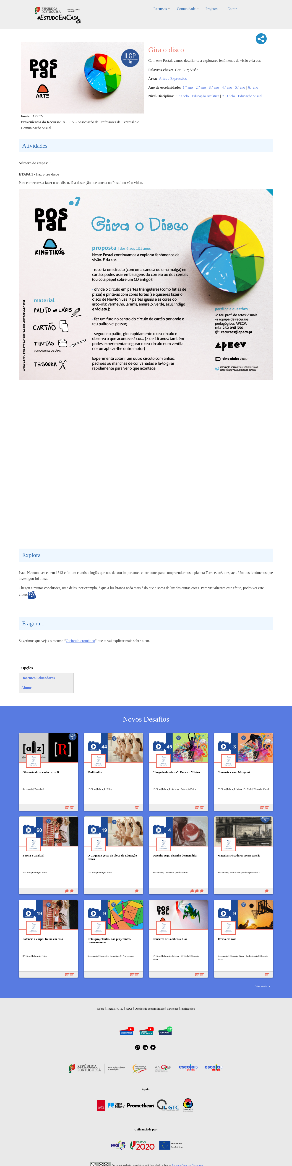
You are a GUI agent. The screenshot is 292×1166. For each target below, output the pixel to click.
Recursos (160, 9)
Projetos (211, 9)
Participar (172, 1008)
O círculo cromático (80, 641)
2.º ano (201, 87)
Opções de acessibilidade (149, 1008)
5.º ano (240, 87)
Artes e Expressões (173, 78)
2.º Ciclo (228, 96)
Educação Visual (250, 96)
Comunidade (186, 9)
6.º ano (253, 87)
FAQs (129, 1008)
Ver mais (261, 986)
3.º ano (214, 87)
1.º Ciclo (182, 96)
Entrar (232, 9)
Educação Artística (205, 96)
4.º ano (227, 87)
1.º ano (188, 87)
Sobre (100, 1008)
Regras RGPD (115, 1008)
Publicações (187, 1008)
